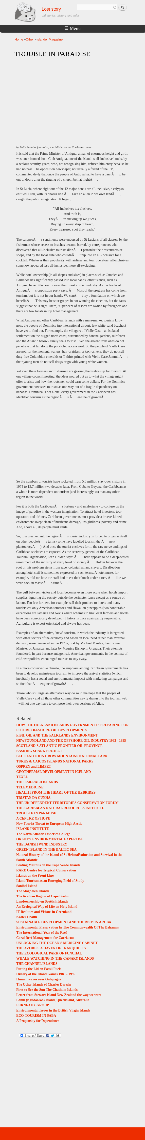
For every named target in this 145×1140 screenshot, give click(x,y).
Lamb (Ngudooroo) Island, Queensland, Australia (52, 1000)
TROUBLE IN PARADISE (36, 813)
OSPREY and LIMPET (33, 766)
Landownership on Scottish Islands (42, 901)
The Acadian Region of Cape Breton (43, 896)
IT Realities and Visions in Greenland (44, 912)
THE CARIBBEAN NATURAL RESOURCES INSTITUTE (60, 808)
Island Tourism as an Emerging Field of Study (50, 881)
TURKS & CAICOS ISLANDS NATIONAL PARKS (54, 761)
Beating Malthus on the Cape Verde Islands (48, 865)
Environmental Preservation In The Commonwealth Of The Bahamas (67, 927)
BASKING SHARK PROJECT (39, 751)
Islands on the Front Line (35, 875)
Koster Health (26, 917)
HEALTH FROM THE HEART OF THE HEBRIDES (55, 792)
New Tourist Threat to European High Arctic (49, 823)
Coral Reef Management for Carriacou (45, 938)
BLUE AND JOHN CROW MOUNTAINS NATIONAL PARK (62, 756)
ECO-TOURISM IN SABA (36, 1015)
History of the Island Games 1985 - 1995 (45, 974)
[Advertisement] (72, 96)
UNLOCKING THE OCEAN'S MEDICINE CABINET (57, 943)
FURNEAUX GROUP (32, 1005)
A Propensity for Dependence (37, 1021)
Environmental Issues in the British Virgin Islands (53, 1010)
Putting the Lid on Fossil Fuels (38, 969)
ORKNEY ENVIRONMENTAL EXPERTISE (50, 839)
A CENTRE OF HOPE (33, 818)
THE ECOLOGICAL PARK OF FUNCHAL (49, 953)
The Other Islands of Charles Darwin (43, 984)
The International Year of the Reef (41, 932)
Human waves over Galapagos (38, 979)
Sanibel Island (26, 886)
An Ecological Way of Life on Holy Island (46, 906)
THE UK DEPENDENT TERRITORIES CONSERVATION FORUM (67, 803)
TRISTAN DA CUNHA (33, 798)
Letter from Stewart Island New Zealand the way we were (58, 995)
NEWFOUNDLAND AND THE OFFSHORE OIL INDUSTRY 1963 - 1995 (71, 740)
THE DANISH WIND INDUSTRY (41, 844)
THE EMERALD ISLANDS (37, 782)
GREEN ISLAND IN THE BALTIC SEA (46, 849)
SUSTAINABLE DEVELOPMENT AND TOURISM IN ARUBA (63, 922)
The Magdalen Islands (32, 891)
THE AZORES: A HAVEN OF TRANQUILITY (51, 948)
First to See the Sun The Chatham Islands (47, 990)
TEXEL (22, 777)
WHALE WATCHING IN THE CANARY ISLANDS (55, 958)
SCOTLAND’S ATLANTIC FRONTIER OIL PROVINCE (59, 746)
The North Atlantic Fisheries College (43, 834)
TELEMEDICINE (29, 787)
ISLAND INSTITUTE (32, 829)
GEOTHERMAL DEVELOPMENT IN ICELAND (53, 772)
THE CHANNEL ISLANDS (36, 964)
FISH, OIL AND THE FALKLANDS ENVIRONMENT (57, 735)
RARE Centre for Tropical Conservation (46, 870)
